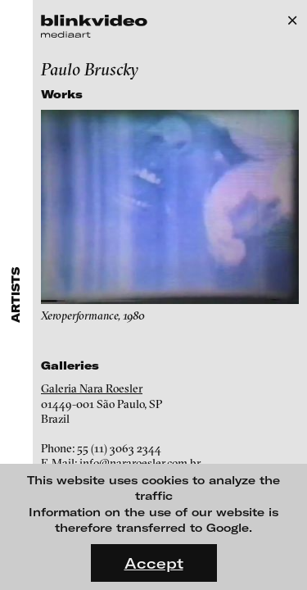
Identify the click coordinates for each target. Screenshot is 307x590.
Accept (153, 563)
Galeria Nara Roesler (91, 388)
